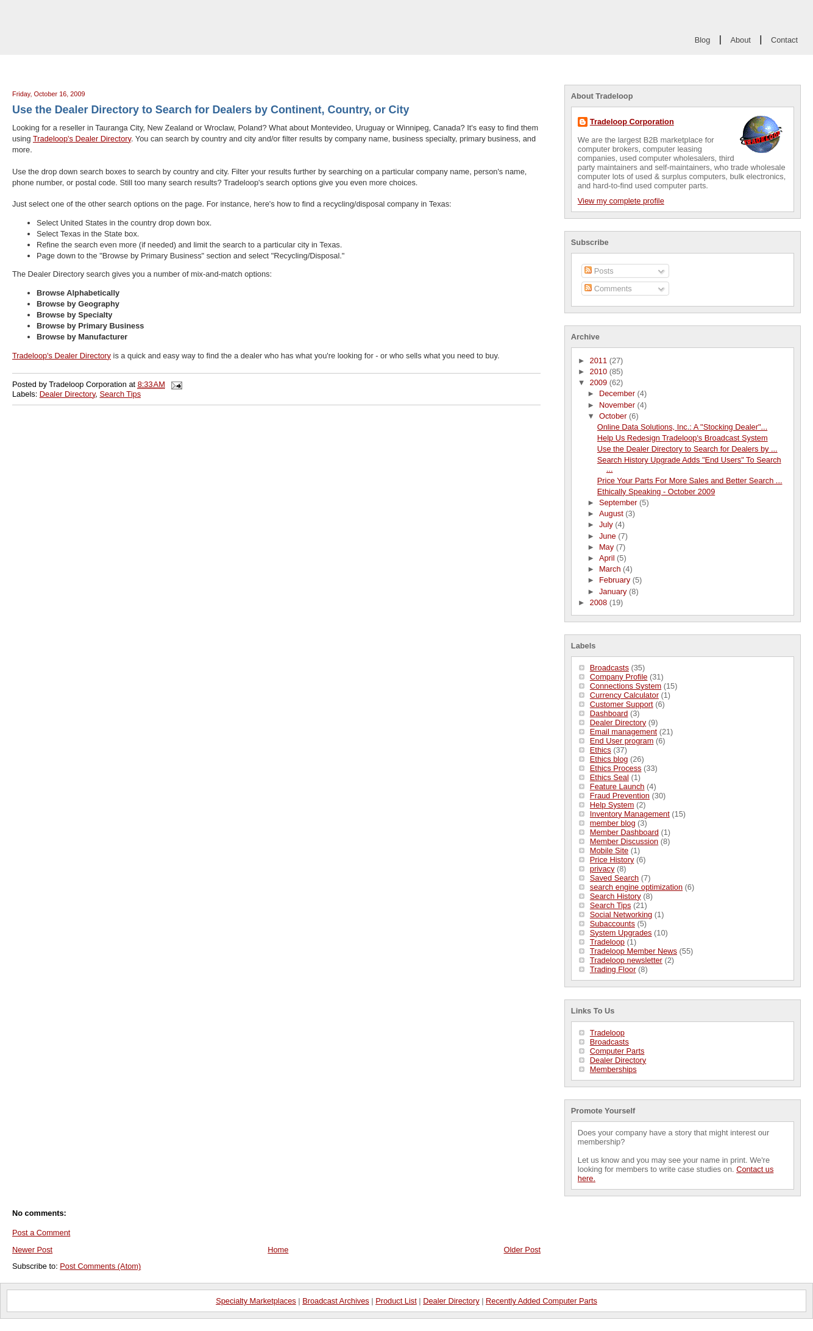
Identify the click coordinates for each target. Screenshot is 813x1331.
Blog (703, 39)
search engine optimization (636, 887)
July (607, 524)
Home (278, 1249)
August (612, 513)
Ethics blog (609, 759)
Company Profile (619, 676)
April (608, 558)
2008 (599, 602)
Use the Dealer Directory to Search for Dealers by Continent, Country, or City (210, 110)
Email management (623, 731)
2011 (599, 360)
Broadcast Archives (335, 1300)
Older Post (522, 1249)
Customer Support (621, 704)
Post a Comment (41, 1232)
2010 (599, 371)
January (614, 591)
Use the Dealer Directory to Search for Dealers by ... (687, 448)
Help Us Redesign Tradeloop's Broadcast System (682, 437)
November (618, 405)
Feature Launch (617, 786)
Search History (615, 896)
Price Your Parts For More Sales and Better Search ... (690, 480)
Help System (612, 804)
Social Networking (621, 914)
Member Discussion (624, 841)
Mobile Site (609, 850)
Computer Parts (617, 1051)
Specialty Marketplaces (256, 1300)
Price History (612, 859)
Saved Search (614, 877)
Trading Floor (613, 969)
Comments (607, 288)
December (618, 393)
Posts (599, 270)
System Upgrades (621, 932)
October (614, 416)
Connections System (625, 685)
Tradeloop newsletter (626, 960)
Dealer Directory (618, 722)
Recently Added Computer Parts (541, 1300)
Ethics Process (616, 768)
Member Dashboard (624, 832)
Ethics (600, 749)
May (607, 547)
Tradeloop (607, 941)
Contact (784, 39)
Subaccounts (612, 923)
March (611, 568)
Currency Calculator (624, 695)
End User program (622, 740)
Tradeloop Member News (633, 951)
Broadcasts (609, 667)
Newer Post (32, 1249)
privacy (602, 868)
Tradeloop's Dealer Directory (82, 138)
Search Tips (610, 905)
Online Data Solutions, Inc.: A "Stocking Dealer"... (682, 426)
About (740, 39)
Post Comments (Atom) (100, 1266)
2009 (599, 382)
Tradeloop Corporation (632, 121)
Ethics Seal (609, 777)
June (608, 536)
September (619, 502)
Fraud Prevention (620, 795)
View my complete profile (621, 200)
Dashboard (609, 713)
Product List (396, 1300)
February (616, 579)
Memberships (613, 1069)
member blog (613, 823)
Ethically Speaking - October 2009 (656, 491)
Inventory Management (630, 813)
